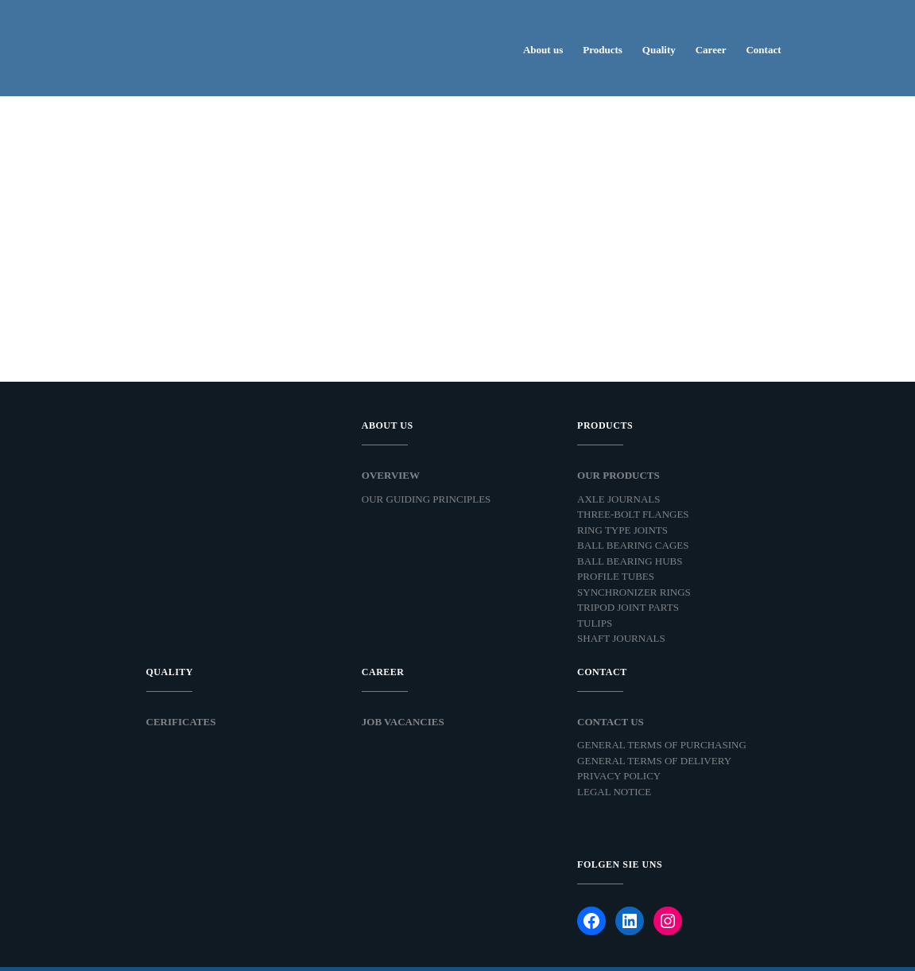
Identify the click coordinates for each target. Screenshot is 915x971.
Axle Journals (618, 499)
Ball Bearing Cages (632, 545)
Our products (618, 475)
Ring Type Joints (622, 530)
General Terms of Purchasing (661, 745)
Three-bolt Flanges (632, 514)
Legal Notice (614, 792)
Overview (391, 475)
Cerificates (181, 722)
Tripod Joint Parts (628, 607)
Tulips (594, 623)
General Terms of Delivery (654, 761)
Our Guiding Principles (426, 499)
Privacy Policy (619, 776)
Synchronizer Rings (634, 592)
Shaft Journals (621, 638)
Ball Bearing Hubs (629, 561)
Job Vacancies (403, 722)
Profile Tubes (615, 576)
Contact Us (610, 722)
